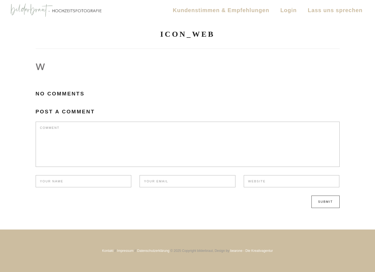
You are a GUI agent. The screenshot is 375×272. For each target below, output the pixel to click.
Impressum (125, 251)
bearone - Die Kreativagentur (251, 251)
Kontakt (108, 251)
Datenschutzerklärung (153, 251)
